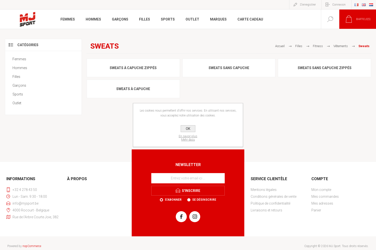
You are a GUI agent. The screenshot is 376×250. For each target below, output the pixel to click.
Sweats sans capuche (229, 68)
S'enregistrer (308, 4)
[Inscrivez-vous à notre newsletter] (188, 178)
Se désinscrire (204, 199)
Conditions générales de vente (273, 196)
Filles (16, 77)
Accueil (280, 46)
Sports (17, 94)
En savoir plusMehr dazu (188, 138)
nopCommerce (32, 246)
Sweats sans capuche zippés (325, 68)
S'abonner (173, 199)
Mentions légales (264, 190)
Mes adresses (322, 203)
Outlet (16, 103)
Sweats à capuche (133, 89)
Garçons (19, 85)
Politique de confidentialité (270, 203)
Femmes (19, 59)
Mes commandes (325, 196)
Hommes (19, 68)
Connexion (339, 4)
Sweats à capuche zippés (133, 68)
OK (188, 129)
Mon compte (321, 190)
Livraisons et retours (266, 210)
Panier (316, 210)
